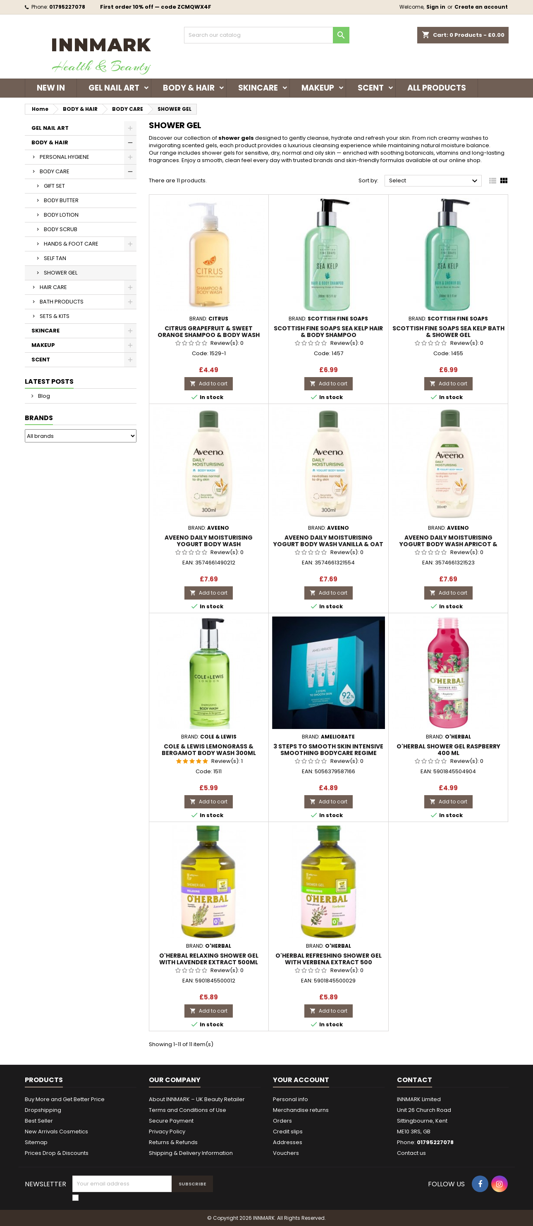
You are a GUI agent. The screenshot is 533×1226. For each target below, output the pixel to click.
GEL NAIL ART (113, 87)
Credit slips (288, 1131)
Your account (301, 1080)
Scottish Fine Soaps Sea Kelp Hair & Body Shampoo (328, 331)
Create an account (481, 6)
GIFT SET (54, 186)
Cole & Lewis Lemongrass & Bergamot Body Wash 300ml (209, 749)
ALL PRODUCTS (436, 87)
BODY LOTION (61, 215)
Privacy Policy (167, 1131)
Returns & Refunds (173, 1142)
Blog (43, 396)
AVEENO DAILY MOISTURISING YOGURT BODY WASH (209, 540)
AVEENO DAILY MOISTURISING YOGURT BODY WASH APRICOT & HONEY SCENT (448, 544)
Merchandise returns (301, 1110)
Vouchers (286, 1153)
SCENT (371, 87)
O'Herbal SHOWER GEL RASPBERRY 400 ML (448, 749)
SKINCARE (258, 87)
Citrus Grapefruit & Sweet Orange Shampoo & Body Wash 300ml (209, 335)
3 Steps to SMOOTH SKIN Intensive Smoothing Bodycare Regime (328, 749)
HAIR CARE (53, 287)
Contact (414, 1080)
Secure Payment (171, 1121)
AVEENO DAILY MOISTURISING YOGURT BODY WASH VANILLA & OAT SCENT (328, 544)
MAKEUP (317, 87)
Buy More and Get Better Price (65, 1099)
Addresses (287, 1142)
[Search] (266, 35)
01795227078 (67, 6)
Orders (282, 1121)
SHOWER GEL (60, 273)
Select (434, 181)
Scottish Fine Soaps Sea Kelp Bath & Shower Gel (448, 331)
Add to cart (208, 383)
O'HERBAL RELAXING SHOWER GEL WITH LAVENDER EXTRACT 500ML (208, 958)
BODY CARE (54, 171)
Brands (39, 418)
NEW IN (51, 87)
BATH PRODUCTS (62, 302)
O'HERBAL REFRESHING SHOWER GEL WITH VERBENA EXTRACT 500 (328, 958)
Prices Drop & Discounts (56, 1153)
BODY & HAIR (189, 87)
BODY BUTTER (61, 200)
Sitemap (36, 1142)
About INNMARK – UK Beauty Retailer (197, 1099)
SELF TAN (55, 258)
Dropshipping (43, 1110)
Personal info (290, 1099)
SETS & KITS (54, 316)
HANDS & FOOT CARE (71, 244)
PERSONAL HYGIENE (64, 157)
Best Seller (39, 1121)
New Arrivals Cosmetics (56, 1131)
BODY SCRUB (60, 229)
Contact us (411, 1153)
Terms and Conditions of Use (187, 1110)
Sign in (435, 6)
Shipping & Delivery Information (191, 1153)
